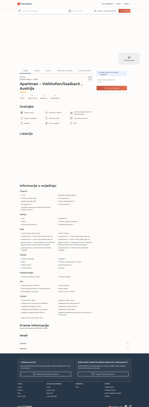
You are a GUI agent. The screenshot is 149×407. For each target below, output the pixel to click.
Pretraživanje (124, 11)
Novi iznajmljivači (107, 4)
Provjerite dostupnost (112, 88)
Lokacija (48, 71)
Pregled (25, 71)
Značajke (37, 71)
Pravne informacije (85, 71)
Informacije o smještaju (65, 71)
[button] (80, 11)
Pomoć (118, 4)
